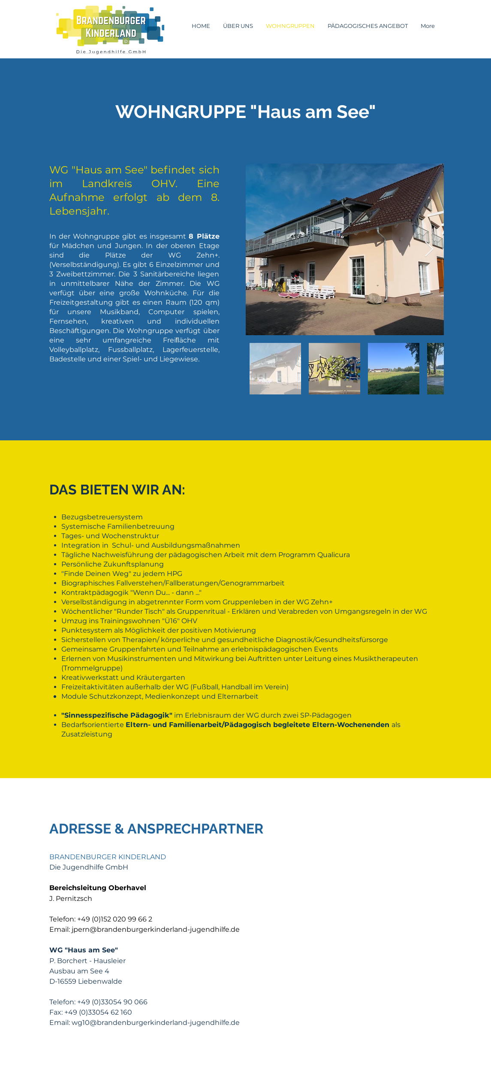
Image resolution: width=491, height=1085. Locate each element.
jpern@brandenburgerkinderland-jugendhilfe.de (156, 929)
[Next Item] (429, 249)
